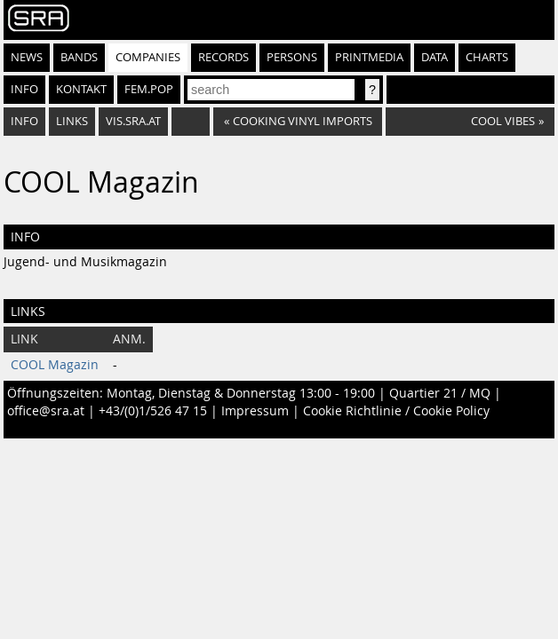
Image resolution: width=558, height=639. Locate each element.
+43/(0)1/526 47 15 (153, 411)
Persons (292, 57)
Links (72, 121)
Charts (487, 57)
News (27, 57)
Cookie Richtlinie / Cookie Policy (396, 411)
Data (434, 57)
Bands (79, 57)
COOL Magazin (55, 365)
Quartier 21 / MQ (439, 393)
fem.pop (148, 89)
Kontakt (81, 89)
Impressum (255, 411)
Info (24, 89)
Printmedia (369, 57)
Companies (148, 57)
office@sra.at (45, 411)
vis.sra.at (133, 121)
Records (223, 57)
